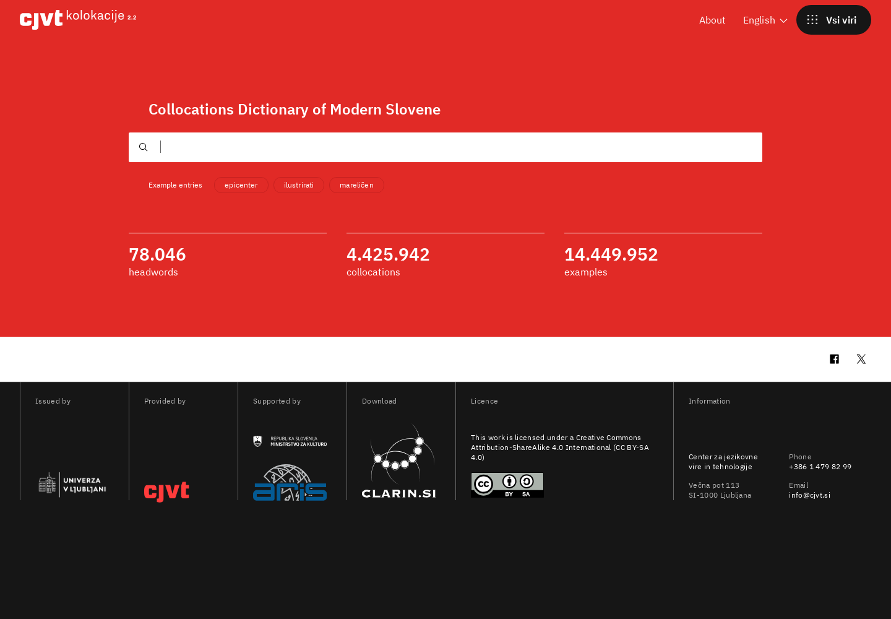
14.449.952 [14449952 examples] (611, 254)
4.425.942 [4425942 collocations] (388, 254)
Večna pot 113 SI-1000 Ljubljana (720, 490)
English (766, 19)
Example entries (175, 184)
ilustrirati (299, 184)
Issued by (53, 400)
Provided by (165, 400)
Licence (484, 400)
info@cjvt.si (809, 495)
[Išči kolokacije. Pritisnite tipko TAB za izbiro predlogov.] (382, 146)
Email (798, 485)
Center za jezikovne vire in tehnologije (723, 461)
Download (379, 400)
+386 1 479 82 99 (820, 466)
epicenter (241, 184)
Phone (800, 456)
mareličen (356, 184)
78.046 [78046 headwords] (157, 254)
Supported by (277, 400)
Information (710, 400)
